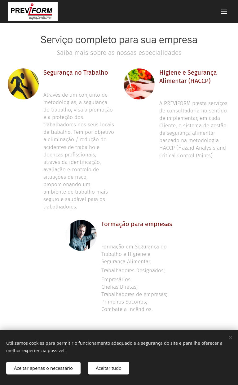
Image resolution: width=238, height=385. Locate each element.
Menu (224, 11)
